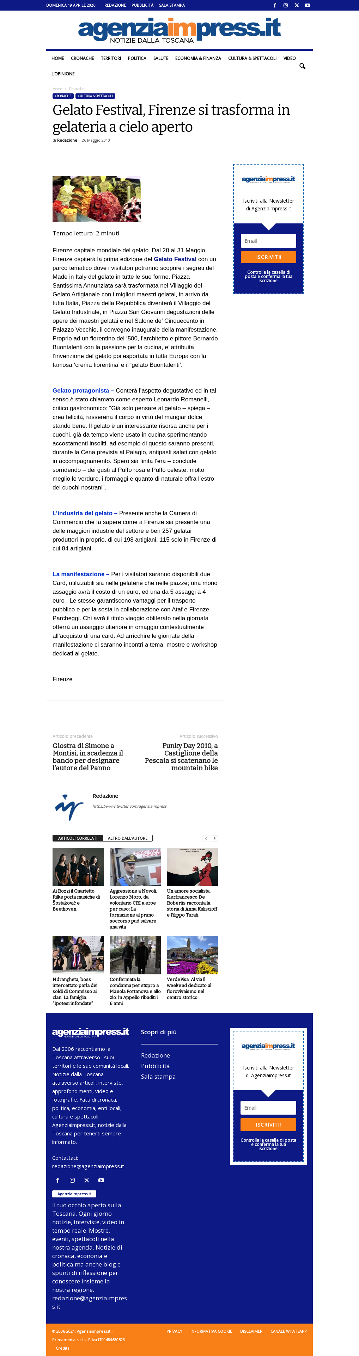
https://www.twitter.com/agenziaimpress (129, 806)
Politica (137, 58)
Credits (62, 1348)
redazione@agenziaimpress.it (88, 1166)
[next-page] (214, 838)
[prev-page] (205, 838)
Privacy (174, 1331)
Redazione (115, 5)
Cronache (82, 58)
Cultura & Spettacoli (252, 58)
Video (290, 58)
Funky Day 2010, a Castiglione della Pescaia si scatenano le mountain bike (181, 757)
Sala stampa (172, 5)
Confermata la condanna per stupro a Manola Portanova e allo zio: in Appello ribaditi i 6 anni (135, 991)
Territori (111, 58)
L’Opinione (62, 74)
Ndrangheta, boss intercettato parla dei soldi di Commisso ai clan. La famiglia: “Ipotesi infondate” (75, 991)
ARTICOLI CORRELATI (77, 838)
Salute (160, 58)
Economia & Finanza (198, 58)
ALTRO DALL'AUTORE (127, 838)
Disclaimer (251, 1331)
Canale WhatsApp (288, 1331)
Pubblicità (142, 5)
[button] (302, 66)
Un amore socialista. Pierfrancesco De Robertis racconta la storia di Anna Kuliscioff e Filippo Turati (192, 903)
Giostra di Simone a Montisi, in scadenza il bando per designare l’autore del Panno (88, 757)
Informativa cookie (211, 1331)
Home (57, 58)
